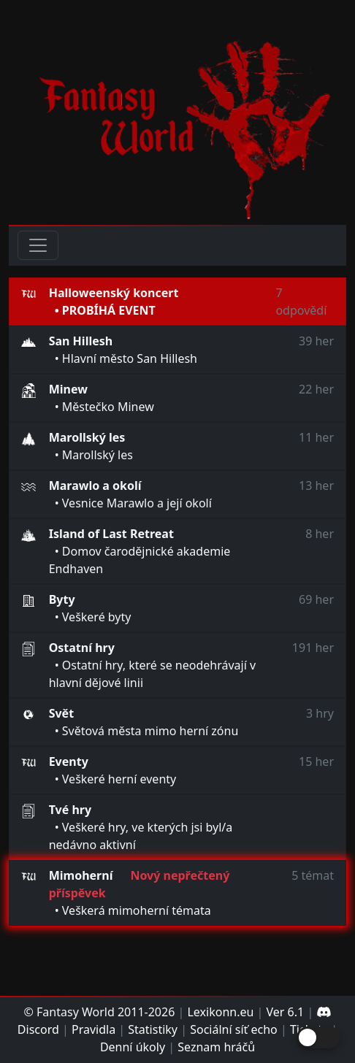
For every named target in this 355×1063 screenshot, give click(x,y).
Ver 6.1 (286, 1012)
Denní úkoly (132, 1047)
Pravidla (93, 1029)
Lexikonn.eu (220, 1012)
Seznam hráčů (216, 1047)
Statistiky (153, 1029)
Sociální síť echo (234, 1029)
